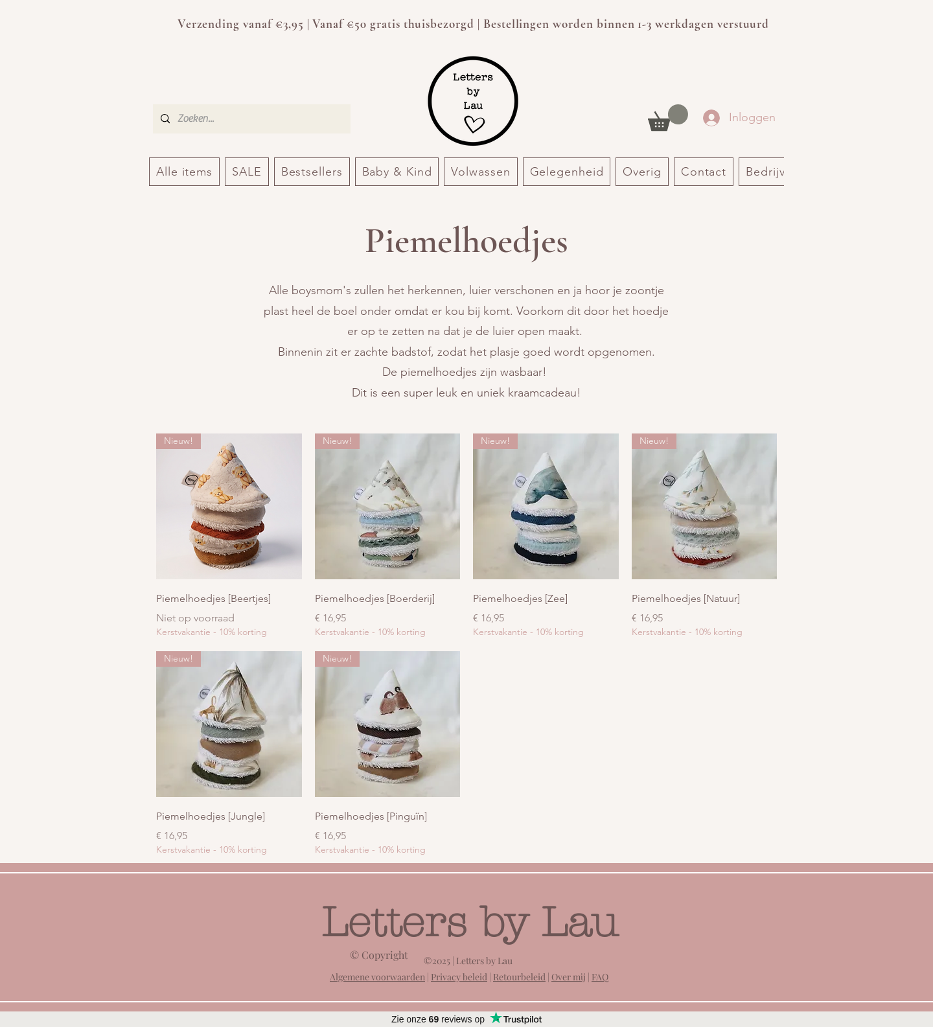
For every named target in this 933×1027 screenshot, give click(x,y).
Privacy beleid (459, 977)
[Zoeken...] (250, 118)
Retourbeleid (519, 977)
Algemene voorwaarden (377, 977)
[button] (668, 117)
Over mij (568, 977)
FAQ (600, 977)
